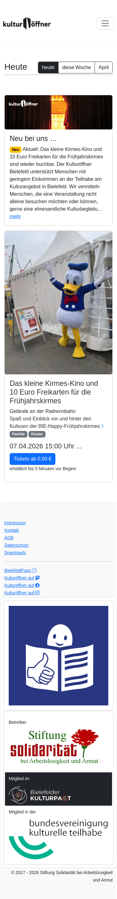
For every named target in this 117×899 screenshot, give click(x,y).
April (104, 67)
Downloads (15, 552)
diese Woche (76, 67)
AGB (9, 537)
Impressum (15, 522)
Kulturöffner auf (22, 577)
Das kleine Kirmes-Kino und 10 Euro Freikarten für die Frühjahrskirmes (54, 392)
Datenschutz (16, 545)
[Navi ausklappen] (105, 23)
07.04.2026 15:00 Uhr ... (46, 446)
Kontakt (11, 530)
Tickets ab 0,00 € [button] (32, 458)
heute (48, 67)
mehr (15, 216)
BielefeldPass (20, 570)
